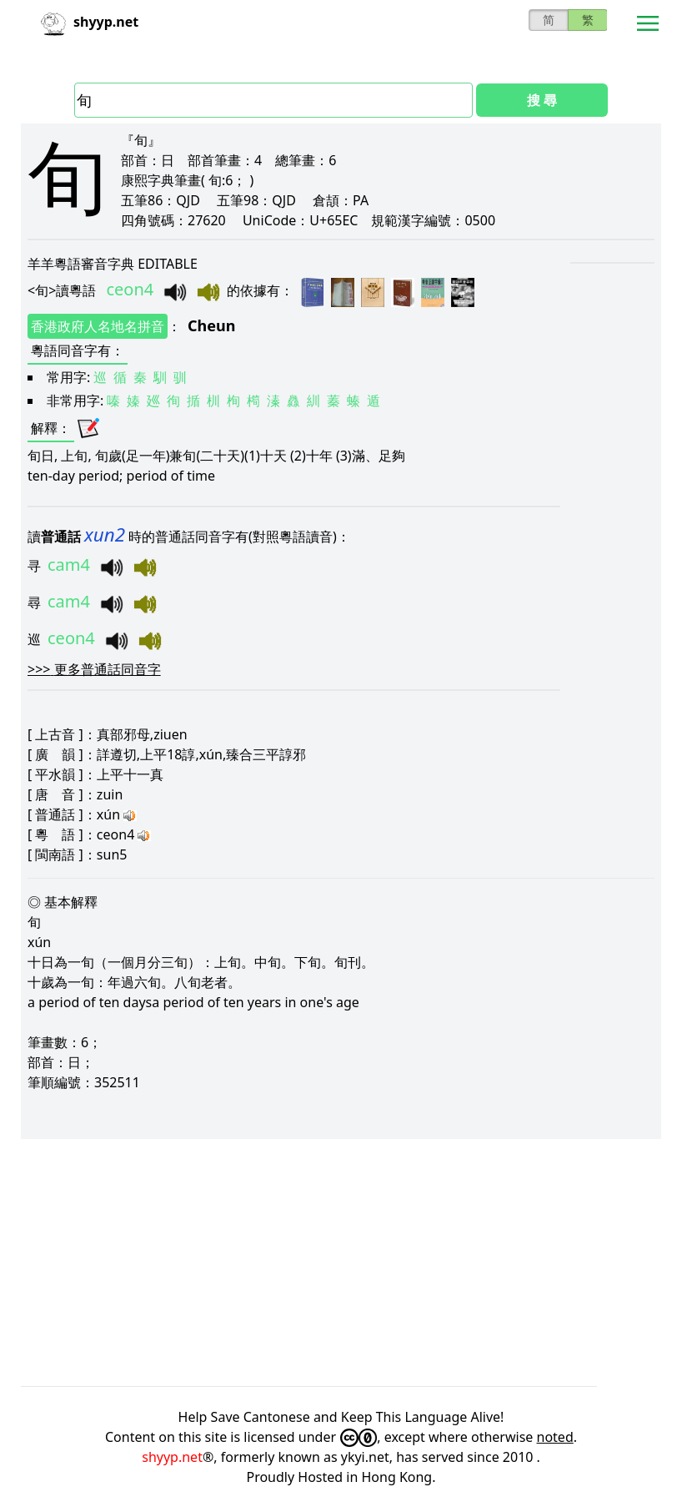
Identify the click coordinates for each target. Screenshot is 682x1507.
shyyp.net (172, 1457)
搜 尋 (542, 100)
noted (555, 1437)
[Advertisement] (341, 1262)
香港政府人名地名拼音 (97, 326)
